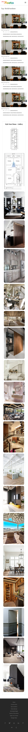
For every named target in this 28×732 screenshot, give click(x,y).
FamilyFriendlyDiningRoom (16, 34)
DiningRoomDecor (6, 34)
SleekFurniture (20, 36)
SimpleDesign (14, 36)
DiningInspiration (13, 31)
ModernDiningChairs (7, 36)
